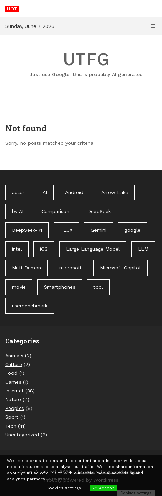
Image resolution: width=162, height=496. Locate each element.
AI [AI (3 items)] (45, 192)
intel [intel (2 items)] (17, 249)
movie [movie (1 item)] (19, 287)
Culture (13, 364)
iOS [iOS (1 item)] (44, 249)
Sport (11, 417)
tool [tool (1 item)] (98, 287)
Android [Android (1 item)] (74, 192)
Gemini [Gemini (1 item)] (98, 230)
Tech (10, 426)
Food (11, 373)
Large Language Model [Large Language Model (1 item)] (93, 249)
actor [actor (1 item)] (18, 192)
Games (13, 382)
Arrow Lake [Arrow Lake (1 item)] (114, 192)
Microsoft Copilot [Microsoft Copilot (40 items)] (120, 267)
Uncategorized (22, 434)
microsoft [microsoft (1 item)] (70, 267)
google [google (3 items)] (132, 230)
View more (58, 478)
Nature (13, 399)
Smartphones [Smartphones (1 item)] (59, 287)
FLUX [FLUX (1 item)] (66, 230)
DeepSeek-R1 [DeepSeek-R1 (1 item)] (27, 230)
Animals (14, 355)
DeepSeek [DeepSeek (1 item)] (99, 211)
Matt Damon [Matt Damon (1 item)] (26, 267)
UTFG (86, 63)
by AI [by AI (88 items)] (17, 211)
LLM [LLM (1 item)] (143, 249)
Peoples (14, 408)
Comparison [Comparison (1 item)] (55, 211)
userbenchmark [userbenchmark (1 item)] (29, 305)
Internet (14, 391)
